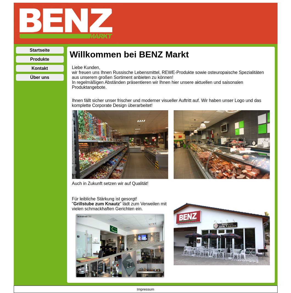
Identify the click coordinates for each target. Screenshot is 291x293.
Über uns (39, 77)
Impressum (145, 289)
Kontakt (40, 68)
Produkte (39, 59)
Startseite (40, 50)
